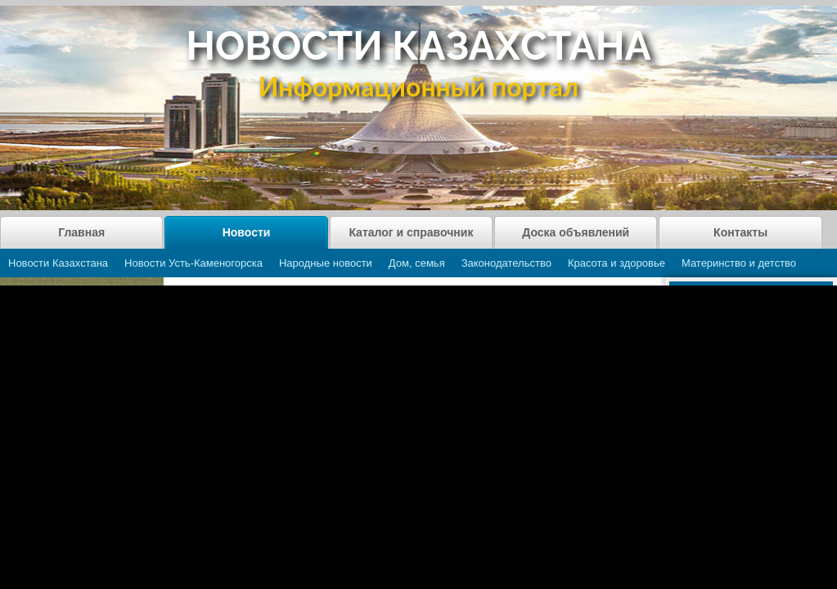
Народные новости (325, 263)
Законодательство (506, 263)
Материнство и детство (739, 263)
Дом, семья (417, 263)
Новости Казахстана (58, 263)
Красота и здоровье (616, 263)
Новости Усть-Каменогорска (193, 263)
